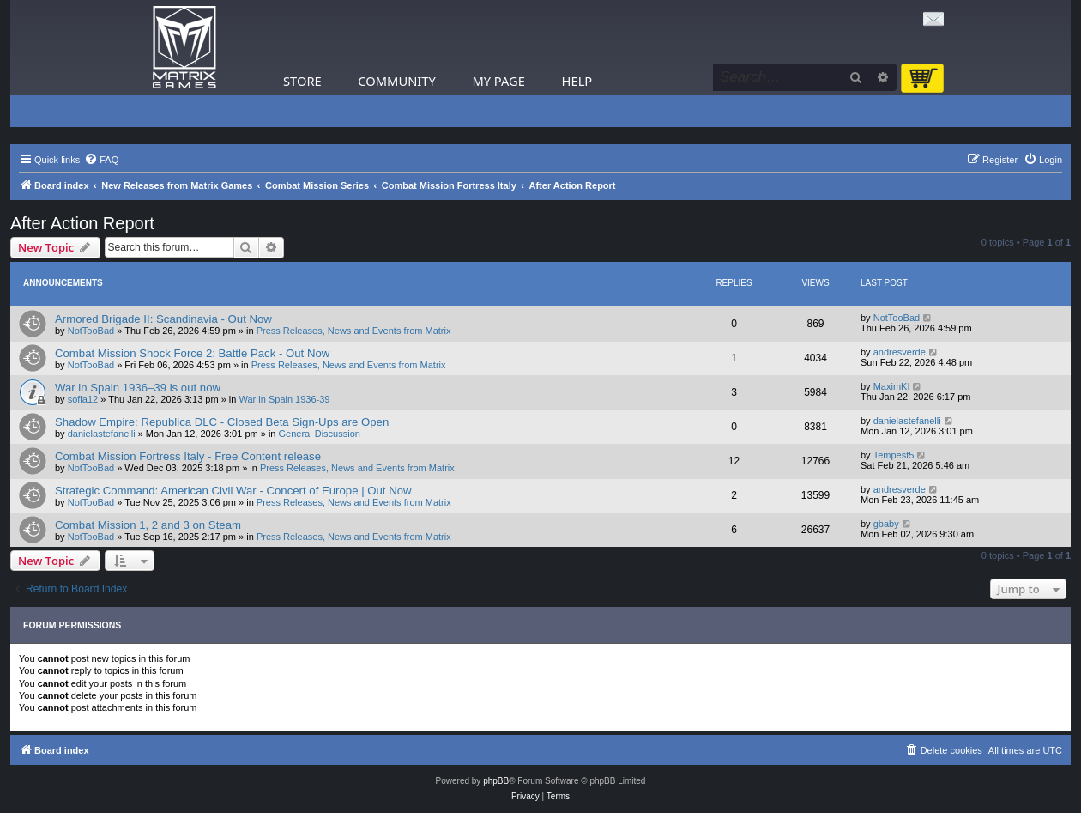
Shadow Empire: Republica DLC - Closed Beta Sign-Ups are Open (222, 422)
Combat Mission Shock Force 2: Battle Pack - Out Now (192, 353)
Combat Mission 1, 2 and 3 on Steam (148, 525)
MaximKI (891, 386)
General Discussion (319, 433)
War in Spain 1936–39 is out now (137, 387)
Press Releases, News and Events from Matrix (354, 330)
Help (577, 80)
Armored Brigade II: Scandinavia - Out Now (163, 318)
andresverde (899, 352)
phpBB (496, 781)
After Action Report (82, 223)
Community (396, 80)
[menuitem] (101, 159)
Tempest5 (894, 455)
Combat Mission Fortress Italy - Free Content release (188, 456)
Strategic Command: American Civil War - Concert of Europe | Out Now (233, 490)
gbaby (886, 524)
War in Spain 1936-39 (284, 399)
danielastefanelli (102, 433)
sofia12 (83, 399)
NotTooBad (91, 330)
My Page (498, 80)
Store (302, 80)
